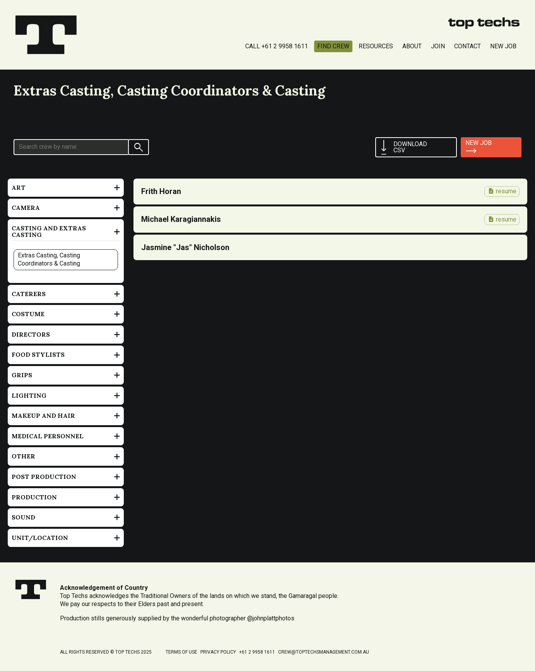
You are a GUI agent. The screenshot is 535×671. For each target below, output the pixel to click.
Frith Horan (161, 191)
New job (478, 142)
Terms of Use (181, 652)
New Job (503, 46)
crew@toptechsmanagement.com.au (323, 652)
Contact (467, 46)
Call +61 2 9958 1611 (276, 46)
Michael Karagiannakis (181, 219)
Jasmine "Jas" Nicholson (185, 247)
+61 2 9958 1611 (257, 652)
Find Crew (333, 46)
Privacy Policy (218, 652)
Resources (376, 46)
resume (502, 191)
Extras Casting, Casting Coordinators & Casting (49, 259)
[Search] (138, 147)
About (412, 46)
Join (438, 46)
